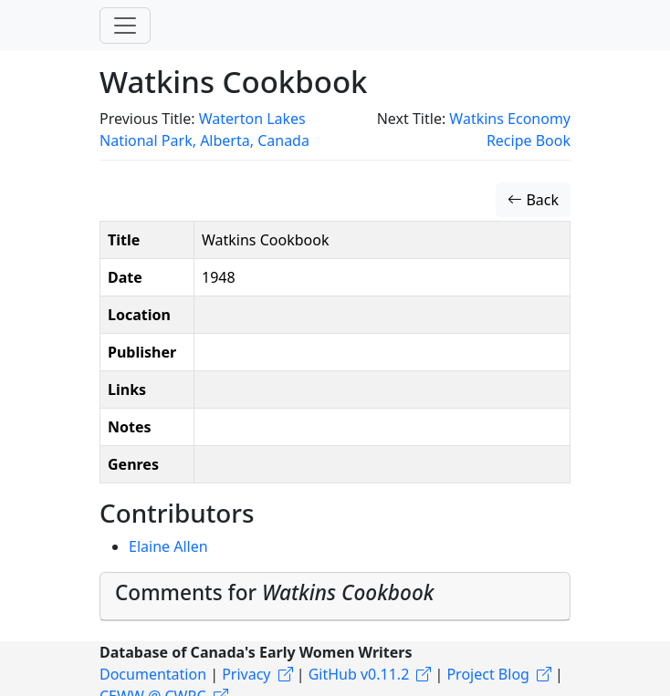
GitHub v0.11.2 (359, 674)
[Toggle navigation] (125, 25)
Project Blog (487, 674)
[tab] (335, 596)
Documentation (152, 674)
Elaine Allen (168, 546)
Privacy (246, 674)
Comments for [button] (274, 592)
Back (533, 200)
